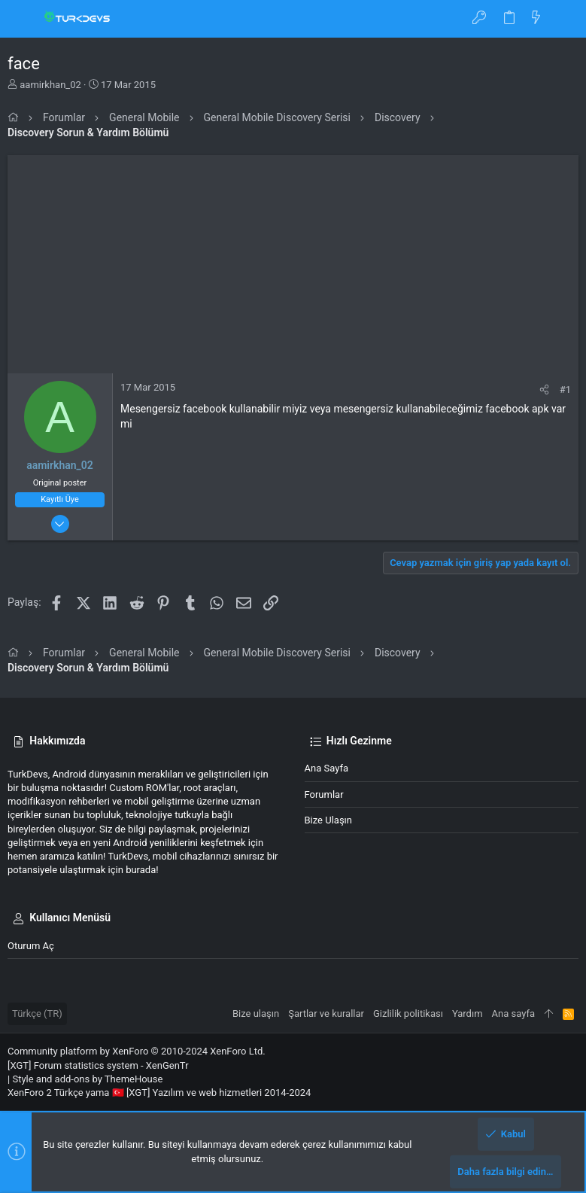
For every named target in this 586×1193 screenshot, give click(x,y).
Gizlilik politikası (408, 1013)
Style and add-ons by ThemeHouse (87, 1079)
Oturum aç (31, 945)
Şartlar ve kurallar (326, 1013)
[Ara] (563, 18)
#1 (565, 389)
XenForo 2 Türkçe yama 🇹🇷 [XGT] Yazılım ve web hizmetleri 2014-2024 (159, 1092)
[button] (23, 18)
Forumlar (324, 794)
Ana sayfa (326, 768)
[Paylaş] (544, 389)
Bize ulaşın (329, 820)
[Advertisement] (293, 260)
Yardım (467, 1013)
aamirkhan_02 (50, 84)
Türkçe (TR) (37, 1013)
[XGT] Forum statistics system (98, 1065)
